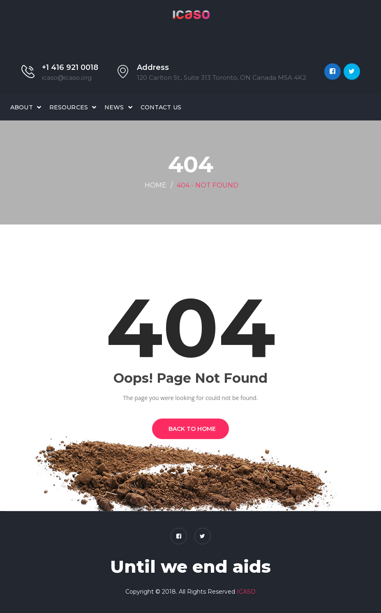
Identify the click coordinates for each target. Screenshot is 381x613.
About (21, 107)
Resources (68, 107)
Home (155, 185)
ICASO (246, 591)
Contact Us (161, 107)
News (114, 107)
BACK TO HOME (190, 429)
